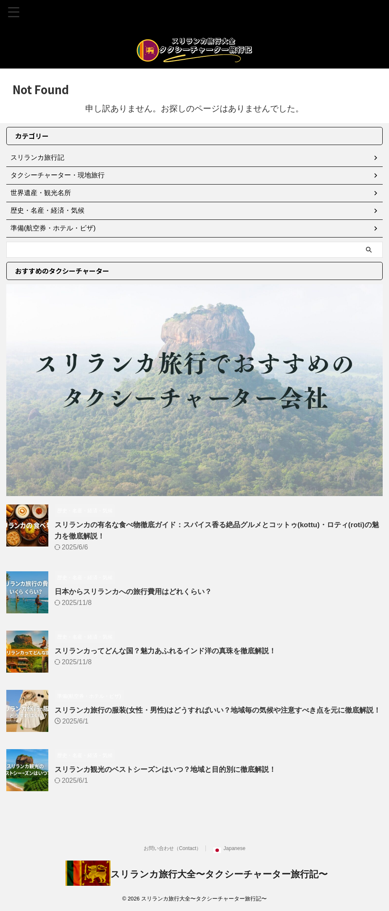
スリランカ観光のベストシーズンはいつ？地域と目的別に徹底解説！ (172, 777)
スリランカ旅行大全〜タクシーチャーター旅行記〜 (219, 879)
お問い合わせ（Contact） (172, 853)
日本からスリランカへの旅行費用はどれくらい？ (138, 591)
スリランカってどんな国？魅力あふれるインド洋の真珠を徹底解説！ (172, 651)
